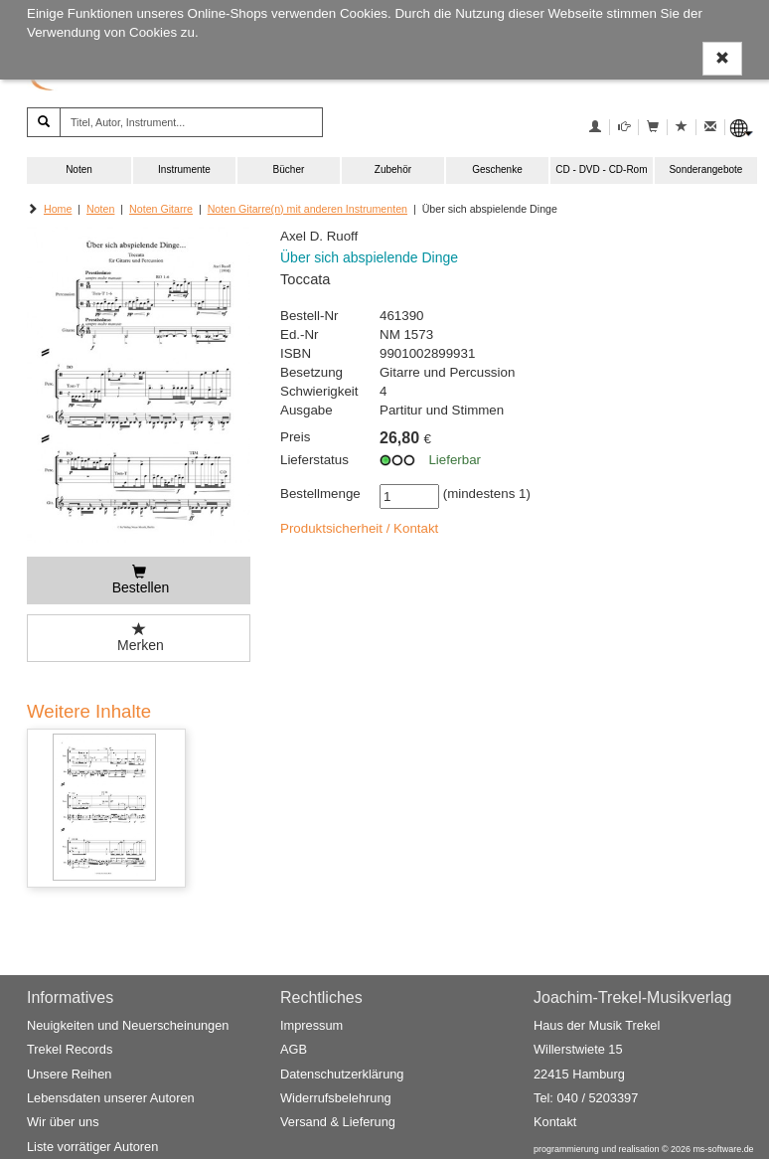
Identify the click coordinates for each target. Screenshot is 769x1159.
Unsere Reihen (69, 1074)
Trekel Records (69, 1050)
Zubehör (393, 169)
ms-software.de (722, 1149)
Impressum (311, 1025)
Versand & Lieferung (337, 1121)
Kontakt (555, 1121)
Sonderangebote (705, 169)
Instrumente (184, 169)
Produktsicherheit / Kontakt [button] (359, 528)
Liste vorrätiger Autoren (92, 1146)
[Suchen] (44, 122)
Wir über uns (63, 1121)
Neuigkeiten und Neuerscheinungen (128, 1025)
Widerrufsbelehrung (335, 1097)
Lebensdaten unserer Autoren (111, 1097)
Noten (79, 169)
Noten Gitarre (161, 209)
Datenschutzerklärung (341, 1074)
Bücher (289, 169)
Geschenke (497, 169)
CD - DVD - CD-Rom (601, 169)
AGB (293, 1050)
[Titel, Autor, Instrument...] (191, 122)
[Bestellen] (138, 580)
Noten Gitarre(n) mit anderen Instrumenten (307, 209)
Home (58, 209)
